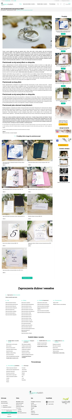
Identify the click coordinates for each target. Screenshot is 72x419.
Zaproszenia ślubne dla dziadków (43, 310)
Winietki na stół (19, 404)
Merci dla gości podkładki (26, 344)
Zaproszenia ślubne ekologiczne (11, 307)
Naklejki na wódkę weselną (11, 352)
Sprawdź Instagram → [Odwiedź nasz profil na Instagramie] (63, 136)
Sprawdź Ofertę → (63, 124)
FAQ (22, 376)
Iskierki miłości (55, 347)
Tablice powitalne (56, 351)
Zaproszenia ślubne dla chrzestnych (43, 312)
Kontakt (23, 374)
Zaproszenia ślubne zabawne (26, 326)
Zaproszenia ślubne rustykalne (10, 311)
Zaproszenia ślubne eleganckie (10, 314)
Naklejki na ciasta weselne (26, 347)
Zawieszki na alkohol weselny (11, 349)
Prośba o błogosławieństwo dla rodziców (42, 308)
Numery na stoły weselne (10, 347)
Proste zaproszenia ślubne (26, 323)
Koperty (7, 381)
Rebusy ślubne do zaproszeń (11, 374)
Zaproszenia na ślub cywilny (42, 302)
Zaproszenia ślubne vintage (26, 318)
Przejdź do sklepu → (27, 277)
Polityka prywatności (35, 414)
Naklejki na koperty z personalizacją (59, 304)
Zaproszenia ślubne (19, 403)
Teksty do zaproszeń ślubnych (11, 367)
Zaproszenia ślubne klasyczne (10, 306)
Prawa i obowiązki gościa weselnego (12, 356)
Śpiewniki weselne (9, 351)
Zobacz (63, 33)
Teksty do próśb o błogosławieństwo (12, 369)
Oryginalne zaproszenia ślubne (26, 325)
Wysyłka (23, 373)
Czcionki (7, 378)
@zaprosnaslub (50, 402)
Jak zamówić (24, 369)
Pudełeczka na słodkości (26, 349)
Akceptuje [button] (9, 412)
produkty (20, 401)
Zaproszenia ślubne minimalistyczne (27, 311)
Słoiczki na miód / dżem (26, 352)
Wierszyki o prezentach (10, 373)
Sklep (20, 4)
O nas (23, 378)
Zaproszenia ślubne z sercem (26, 307)
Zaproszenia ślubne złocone (26, 306)
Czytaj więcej (9, 416)
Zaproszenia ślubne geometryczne (11, 304)
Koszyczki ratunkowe (10, 354)
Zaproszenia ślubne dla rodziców (43, 304)
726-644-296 (56, 0)
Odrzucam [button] (9, 414)
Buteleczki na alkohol (25, 351)
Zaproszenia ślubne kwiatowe (10, 302)
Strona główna (3, 10)
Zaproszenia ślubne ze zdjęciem (27, 321)
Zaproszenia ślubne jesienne (26, 314)
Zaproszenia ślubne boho (9, 309)
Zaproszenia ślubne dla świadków (43, 306)
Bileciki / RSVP (55, 302)
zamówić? (33, 404)
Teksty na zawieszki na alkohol (11, 376)
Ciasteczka (33, 412)
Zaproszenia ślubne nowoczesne (27, 309)
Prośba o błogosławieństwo (21, 412)
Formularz (6, 0)
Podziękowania (19, 411)
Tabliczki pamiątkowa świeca (58, 349)
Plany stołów (18, 408)
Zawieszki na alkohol (20, 406)
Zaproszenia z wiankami (25, 302)
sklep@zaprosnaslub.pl (64, 0)
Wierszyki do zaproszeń (10, 371)
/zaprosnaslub (49, 404)
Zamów (13, 0)
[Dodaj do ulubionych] (26, 141)
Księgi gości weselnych (57, 344)
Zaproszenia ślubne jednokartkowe (27, 304)
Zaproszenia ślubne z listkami (26, 333)
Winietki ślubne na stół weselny (11, 344)
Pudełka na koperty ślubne (42, 344)
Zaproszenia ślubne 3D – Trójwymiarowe (25, 331)
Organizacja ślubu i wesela (11, 10)
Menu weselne (18, 409)
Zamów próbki (24, 371)
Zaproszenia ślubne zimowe (26, 316)
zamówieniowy (36, 401)
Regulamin (33, 411)
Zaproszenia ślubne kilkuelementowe (28, 328)
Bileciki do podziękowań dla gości (27, 354)
